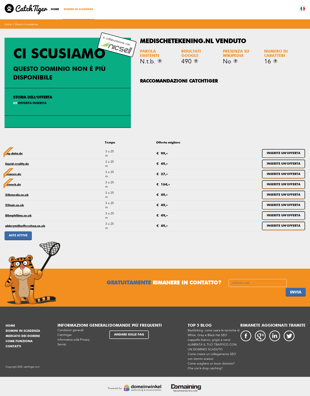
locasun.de (13, 174)
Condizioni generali (70, 330)
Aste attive (18, 235)
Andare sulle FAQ (129, 334)
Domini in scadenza (78, 9)
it (303, 8)
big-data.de (14, 153)
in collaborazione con (116, 45)
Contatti (13, 346)
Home (55, 9)
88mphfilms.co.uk (18, 215)
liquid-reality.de (17, 163)
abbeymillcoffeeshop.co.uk (25, 226)
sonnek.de (13, 184)
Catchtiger (64, 335)
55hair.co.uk (14, 205)
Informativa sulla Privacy (73, 339)
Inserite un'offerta (283, 153)
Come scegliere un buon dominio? (211, 363)
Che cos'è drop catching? (205, 368)
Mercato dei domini (23, 336)
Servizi (61, 344)
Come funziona (19, 341)
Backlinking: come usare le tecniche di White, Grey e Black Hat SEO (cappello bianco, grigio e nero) (214, 335)
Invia (295, 292)
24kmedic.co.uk (17, 194)
